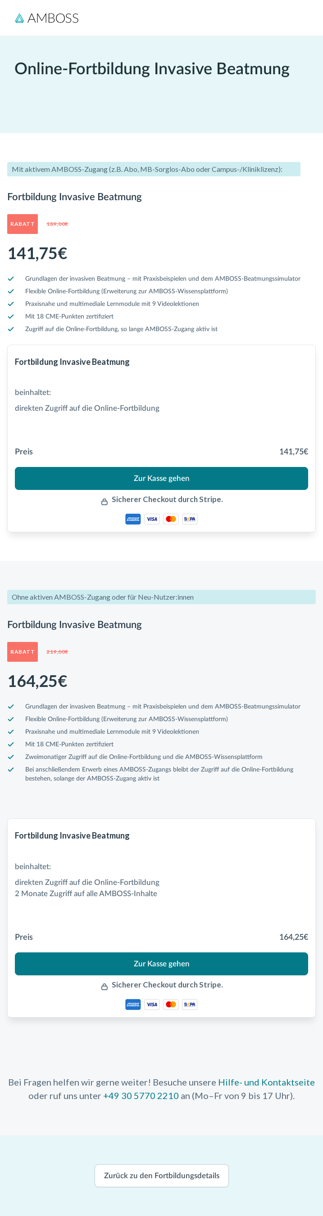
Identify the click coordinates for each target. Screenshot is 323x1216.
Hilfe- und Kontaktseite (266, 1082)
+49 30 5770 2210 (141, 1095)
